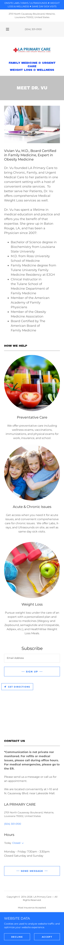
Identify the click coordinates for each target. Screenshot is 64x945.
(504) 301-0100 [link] (33, 29)
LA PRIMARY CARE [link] (32, 916)
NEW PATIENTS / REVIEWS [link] (32, 921)
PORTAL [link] (31, 933)
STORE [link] (32, 929)
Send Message (32, 871)
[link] (32, 50)
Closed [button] (16, 842)
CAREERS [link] (32, 937)
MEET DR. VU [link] (32, 925)
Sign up (32, 671)
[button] (7, 29)
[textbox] (32, 658)
